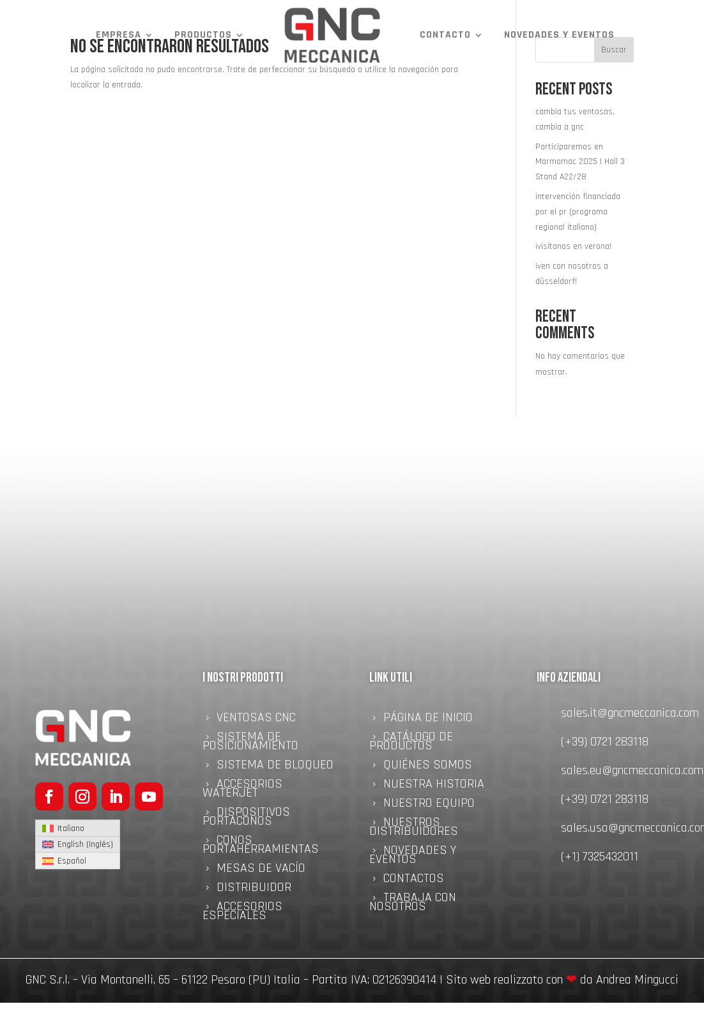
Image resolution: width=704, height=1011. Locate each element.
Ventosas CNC (256, 719)
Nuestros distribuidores (413, 828)
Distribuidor (254, 889)
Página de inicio (428, 719)
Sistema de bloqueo (275, 766)
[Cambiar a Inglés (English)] (77, 845)
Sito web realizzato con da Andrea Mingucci (562, 979)
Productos (203, 34)
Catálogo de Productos (411, 743)
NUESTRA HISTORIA (433, 785)
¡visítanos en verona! (573, 246)
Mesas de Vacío (261, 870)
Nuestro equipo (429, 804)
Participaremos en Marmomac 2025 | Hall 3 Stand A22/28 (580, 162)
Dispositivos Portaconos (246, 818)
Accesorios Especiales (242, 913)
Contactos (413, 880)
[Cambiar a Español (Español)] (77, 861)
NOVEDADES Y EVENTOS (559, 34)
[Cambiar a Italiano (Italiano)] (77, 828)
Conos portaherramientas (261, 846)
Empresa (118, 34)
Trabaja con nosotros (412, 904)
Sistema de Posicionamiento (250, 743)
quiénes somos (427, 766)
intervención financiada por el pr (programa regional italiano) (577, 212)
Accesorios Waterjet (242, 790)
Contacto (445, 34)
